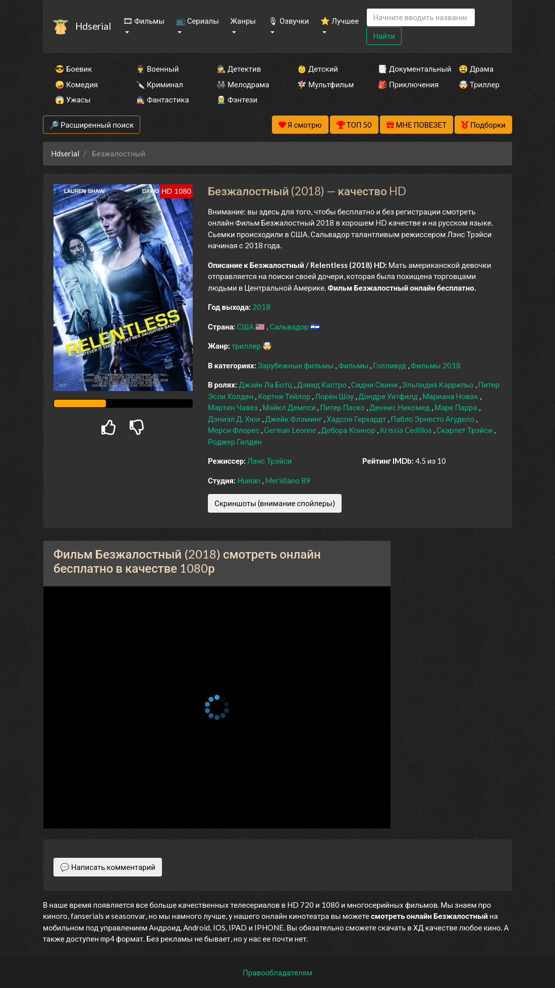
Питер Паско (343, 407)
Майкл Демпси (289, 407)
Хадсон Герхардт (356, 418)
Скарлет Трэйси (465, 429)
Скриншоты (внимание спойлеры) (274, 503)
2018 (261, 306)
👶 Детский (317, 68)
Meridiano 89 (287, 480)
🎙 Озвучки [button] (288, 20)
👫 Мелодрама (242, 84)
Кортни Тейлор (285, 396)
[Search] (420, 17)
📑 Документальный (404, 68)
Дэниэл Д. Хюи (235, 418)
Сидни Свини (375, 384)
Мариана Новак (450, 396)
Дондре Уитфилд (388, 396)
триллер (247, 345)
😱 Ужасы (73, 99)
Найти (384, 35)
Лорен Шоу (335, 396)
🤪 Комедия (76, 84)
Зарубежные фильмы (297, 365)
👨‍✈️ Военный (157, 68)
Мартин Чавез (233, 407)
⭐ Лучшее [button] (339, 20)
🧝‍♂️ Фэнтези (236, 99)
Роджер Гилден (235, 441)
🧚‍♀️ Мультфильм (324, 84)
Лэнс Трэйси (269, 460)
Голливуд (390, 365)
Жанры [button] (243, 20)
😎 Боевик (73, 68)
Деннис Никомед (400, 407)
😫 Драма (476, 68)
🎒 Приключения (404, 84)
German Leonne (291, 429)
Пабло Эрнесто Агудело (433, 418)
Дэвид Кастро (322, 384)
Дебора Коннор (349, 429)
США (246, 326)
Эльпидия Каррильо (438, 384)
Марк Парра (456, 407)
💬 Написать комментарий (107, 866)
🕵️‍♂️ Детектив (238, 68)
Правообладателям (277, 972)
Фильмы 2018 (436, 365)
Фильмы (354, 365)
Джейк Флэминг (294, 418)
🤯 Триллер (479, 84)
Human (249, 480)
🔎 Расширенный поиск (91, 124)
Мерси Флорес (234, 429)
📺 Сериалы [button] (197, 20)
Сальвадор (289, 326)
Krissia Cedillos (406, 429)
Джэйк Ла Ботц (266, 384)
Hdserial (93, 26)
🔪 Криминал (159, 84)
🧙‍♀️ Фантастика (162, 99)
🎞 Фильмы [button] (143, 20)
